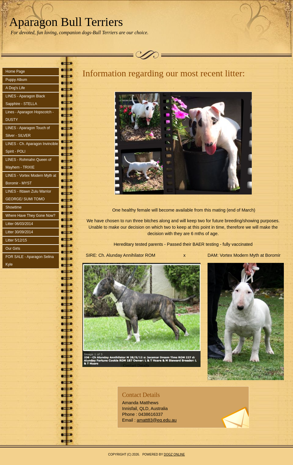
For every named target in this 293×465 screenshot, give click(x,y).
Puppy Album (16, 80)
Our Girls (12, 248)
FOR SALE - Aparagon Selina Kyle (29, 261)
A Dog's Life (15, 88)
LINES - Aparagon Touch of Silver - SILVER (27, 132)
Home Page (15, 71)
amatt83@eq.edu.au (157, 420)
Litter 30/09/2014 (19, 232)
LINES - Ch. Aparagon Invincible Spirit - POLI (31, 148)
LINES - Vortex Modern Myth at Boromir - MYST (30, 179)
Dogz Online (174, 454)
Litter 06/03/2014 (19, 224)
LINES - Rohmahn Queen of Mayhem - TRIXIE (28, 163)
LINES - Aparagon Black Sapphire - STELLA (25, 100)
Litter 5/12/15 (16, 240)
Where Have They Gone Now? (30, 215)
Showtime (13, 207)
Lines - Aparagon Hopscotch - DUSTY (29, 116)
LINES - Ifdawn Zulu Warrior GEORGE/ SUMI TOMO (28, 195)
